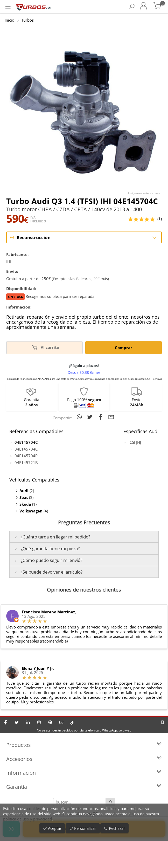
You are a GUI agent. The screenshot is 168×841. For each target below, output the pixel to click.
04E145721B (26, 462)
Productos (84, 745)
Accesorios (84, 759)
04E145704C (26, 449)
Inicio (9, 20)
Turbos (27, 20)
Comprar (123, 347)
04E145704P (26, 455)
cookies (34, 808)
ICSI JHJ (135, 442)
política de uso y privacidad (27, 818)
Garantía (84, 787)
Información (84, 772)
